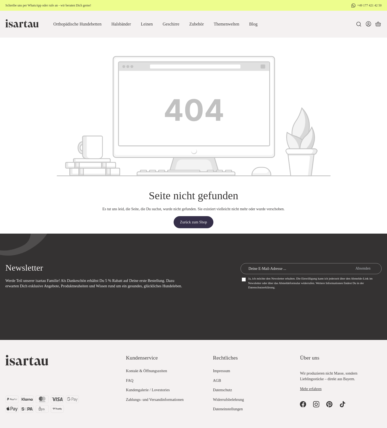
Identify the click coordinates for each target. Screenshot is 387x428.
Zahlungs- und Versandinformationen (155, 399)
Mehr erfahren (310, 389)
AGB (217, 380)
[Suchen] (358, 24)
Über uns (309, 358)
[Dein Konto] (368, 24)
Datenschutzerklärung (261, 287)
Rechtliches (225, 358)
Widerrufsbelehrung (228, 399)
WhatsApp (34, 5)
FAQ (130, 380)
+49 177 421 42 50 (369, 5)
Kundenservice (142, 358)
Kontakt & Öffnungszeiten (146, 371)
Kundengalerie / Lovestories (148, 390)
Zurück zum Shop (193, 222)
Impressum (221, 371)
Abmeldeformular (289, 283)
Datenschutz (222, 390)
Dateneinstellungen (228, 409)
